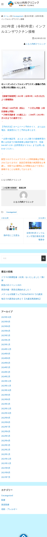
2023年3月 (5, 404)
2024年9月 (5, 354)
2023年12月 (6, 381)
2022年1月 (5, 454)
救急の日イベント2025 (11, 285)
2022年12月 (6, 408)
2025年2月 (5, 340)
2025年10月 (6, 317)
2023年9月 (5, 395)
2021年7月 (5, 477)
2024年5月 (5, 367)
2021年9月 (5, 468)
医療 (3, 500)
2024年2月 (5, 376)
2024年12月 (6, 349)
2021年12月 (6, 459)
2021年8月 (5, 472)
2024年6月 (5, 363)
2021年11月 (6, 463)
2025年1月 (5, 344)
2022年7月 (5, 427)
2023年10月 (6, 390)
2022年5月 (5, 436)
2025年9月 (5, 322)
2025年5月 (5, 335)
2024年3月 (5, 372)
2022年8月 (5, 422)
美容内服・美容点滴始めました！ (16, 290)
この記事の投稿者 (10, 188)
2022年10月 (6, 413)
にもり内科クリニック (36, 44)
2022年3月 (5, 445)
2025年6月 (5, 331)
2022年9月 (5, 418)
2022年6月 (5, 431)
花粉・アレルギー (9, 509)
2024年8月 (5, 358)
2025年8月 (5, 326)
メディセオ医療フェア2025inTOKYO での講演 (21, 294)
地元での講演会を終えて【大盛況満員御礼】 (21, 299)
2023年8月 (5, 399)
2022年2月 (5, 450)
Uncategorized (11, 212)
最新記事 (22, 188)
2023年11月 (6, 386)
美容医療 (5, 505)
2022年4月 (5, 441)
